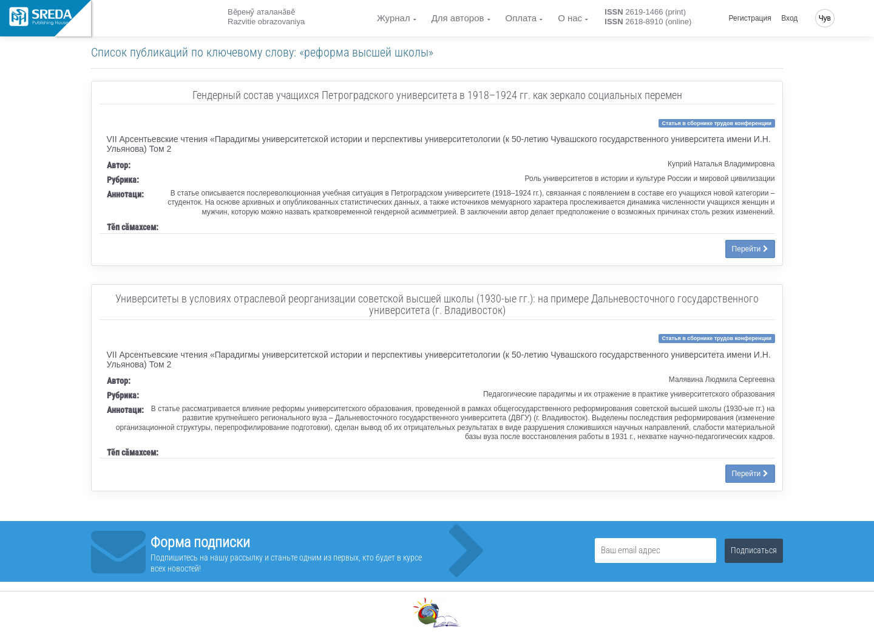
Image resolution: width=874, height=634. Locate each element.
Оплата (521, 18)
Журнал (393, 18)
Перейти (750, 249)
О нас (570, 18)
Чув (825, 18)
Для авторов (458, 18)
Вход (789, 18)
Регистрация (750, 18)
